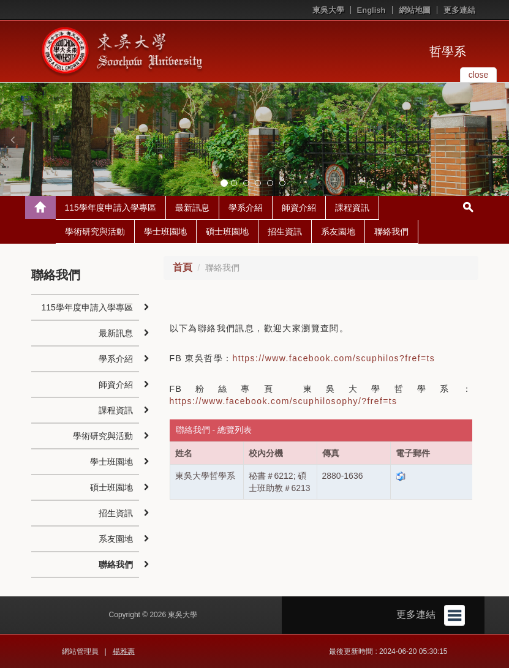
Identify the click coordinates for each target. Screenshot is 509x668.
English (371, 10)
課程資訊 (352, 207)
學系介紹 (245, 207)
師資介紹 (299, 207)
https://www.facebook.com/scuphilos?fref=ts (334, 358)
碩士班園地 (227, 231)
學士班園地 (165, 231)
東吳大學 (328, 10)
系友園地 (338, 231)
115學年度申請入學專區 (110, 207)
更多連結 (459, 10)
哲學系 (447, 51)
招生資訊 (285, 231)
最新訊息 (192, 207)
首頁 (182, 267)
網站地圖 (415, 10)
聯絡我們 (391, 231)
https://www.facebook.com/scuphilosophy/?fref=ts (284, 401)
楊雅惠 (124, 651)
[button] (12, 139)
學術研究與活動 (95, 231)
